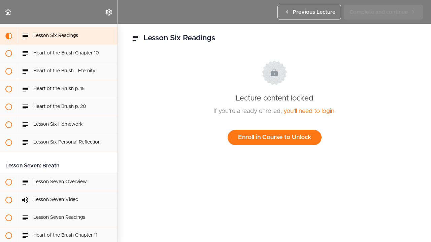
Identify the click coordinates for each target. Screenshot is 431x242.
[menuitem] (109, 12)
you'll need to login (309, 111)
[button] (8, 12)
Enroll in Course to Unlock (274, 137)
